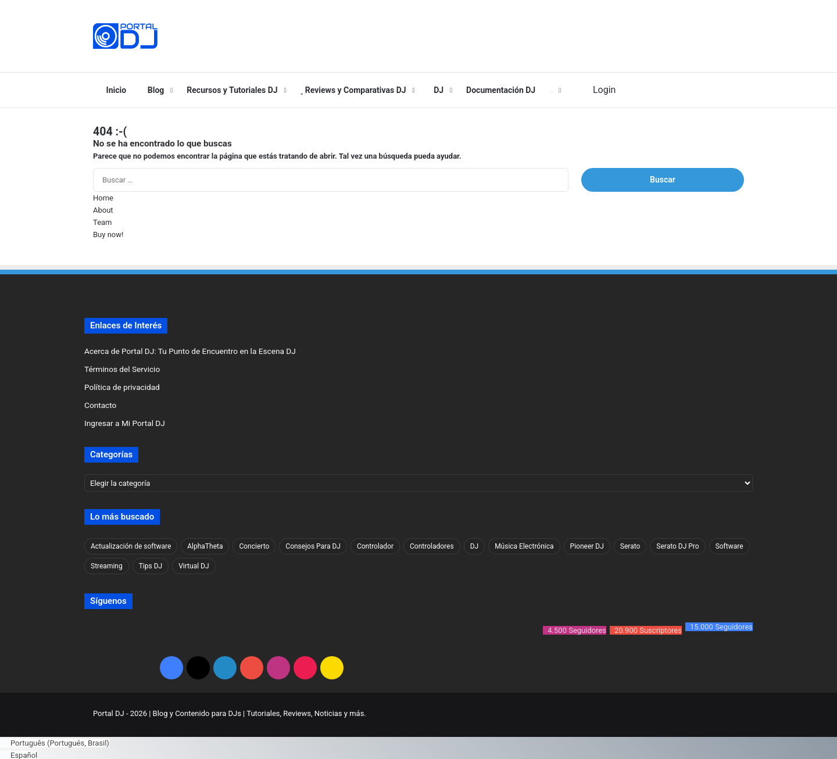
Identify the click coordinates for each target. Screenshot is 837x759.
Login (601, 89)
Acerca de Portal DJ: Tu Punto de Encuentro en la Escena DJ (190, 351)
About (103, 210)
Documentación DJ (500, 90)
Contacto (100, 405)
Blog (153, 90)
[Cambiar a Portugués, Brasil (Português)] (54, 740)
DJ (436, 90)
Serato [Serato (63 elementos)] (630, 546)
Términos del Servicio (122, 369)
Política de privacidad (122, 387)
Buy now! (108, 234)
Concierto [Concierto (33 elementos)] (254, 546)
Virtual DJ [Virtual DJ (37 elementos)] (193, 566)
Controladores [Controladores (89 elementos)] (432, 546)
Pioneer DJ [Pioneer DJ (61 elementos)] (587, 546)
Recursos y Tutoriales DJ (232, 90)
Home (103, 198)
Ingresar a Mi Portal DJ (124, 423)
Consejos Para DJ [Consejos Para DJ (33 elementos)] (313, 546)
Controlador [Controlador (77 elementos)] (375, 546)
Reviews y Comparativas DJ (353, 90)
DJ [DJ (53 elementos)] (474, 546)
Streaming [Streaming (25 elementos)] (107, 566)
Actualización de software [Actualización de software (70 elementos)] (131, 546)
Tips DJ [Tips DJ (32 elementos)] (150, 566)
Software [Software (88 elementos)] (729, 546)
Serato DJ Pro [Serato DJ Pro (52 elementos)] (677, 546)
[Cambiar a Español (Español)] (18, 753)
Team (102, 222)
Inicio (113, 90)
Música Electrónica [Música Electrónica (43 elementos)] (524, 546)
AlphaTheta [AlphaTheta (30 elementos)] (205, 546)
